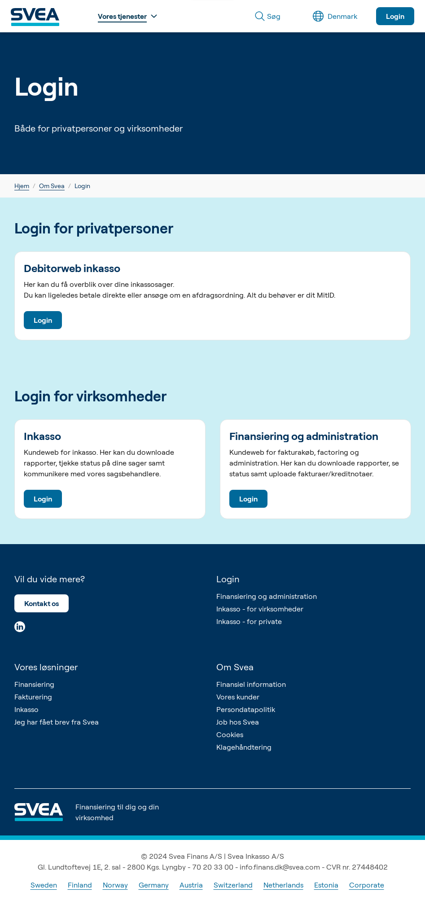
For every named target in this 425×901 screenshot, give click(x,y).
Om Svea (52, 185)
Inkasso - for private (249, 621)
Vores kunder (237, 696)
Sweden (44, 884)
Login (395, 16)
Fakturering (33, 696)
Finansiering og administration (266, 596)
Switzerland (233, 884)
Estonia (326, 884)
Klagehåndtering (244, 747)
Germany (154, 884)
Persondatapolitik (245, 709)
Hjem (21, 185)
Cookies (229, 734)
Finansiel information (251, 684)
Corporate (366, 884)
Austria (191, 884)
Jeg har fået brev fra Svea (56, 721)
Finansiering (34, 684)
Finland (80, 884)
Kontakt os (41, 603)
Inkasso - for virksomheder (259, 608)
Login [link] (82, 185)
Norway (115, 884)
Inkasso (26, 709)
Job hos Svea (237, 721)
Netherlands (283, 884)
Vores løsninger (46, 666)
